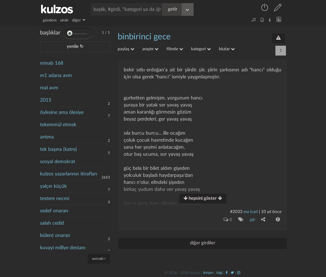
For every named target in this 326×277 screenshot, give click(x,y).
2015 (45, 100)
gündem (50, 20)
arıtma (47, 137)
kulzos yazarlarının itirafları (68, 174)
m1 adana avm (56, 75)
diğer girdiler (202, 242)
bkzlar (227, 49)
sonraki (99, 258)
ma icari (250, 212)
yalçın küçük (53, 186)
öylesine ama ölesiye (62, 112)
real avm (49, 87)
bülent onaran (55, 235)
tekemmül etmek (58, 124)
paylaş (126, 49)
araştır (150, 49)
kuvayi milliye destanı (62, 247)
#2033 (236, 212)
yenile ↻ (75, 46)
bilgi (219, 272)
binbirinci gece (144, 37)
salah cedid (52, 223)
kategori (201, 49)
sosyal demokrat (57, 161)
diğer (78, 20)
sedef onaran (54, 210)
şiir (252, 220)
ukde (64, 20)
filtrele (175, 49)
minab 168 (51, 63)
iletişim (208, 272)
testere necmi (54, 198)
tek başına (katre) (58, 149)
